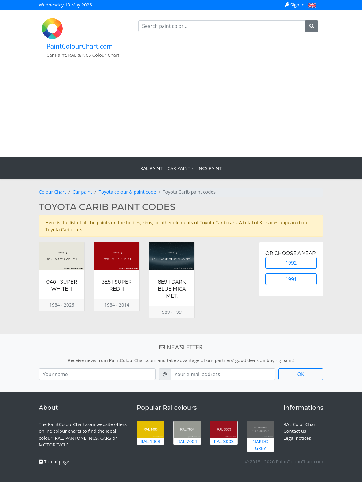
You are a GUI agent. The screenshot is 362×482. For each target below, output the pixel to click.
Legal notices (297, 438)
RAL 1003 (150, 432)
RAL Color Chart (300, 424)
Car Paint (179, 168)
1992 (291, 262)
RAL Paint (151, 168)
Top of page (54, 461)
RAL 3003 (223, 432)
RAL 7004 (187, 432)
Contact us (294, 431)
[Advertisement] (181, 111)
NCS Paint (210, 168)
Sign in (295, 5)
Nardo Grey (260, 436)
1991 (291, 279)
